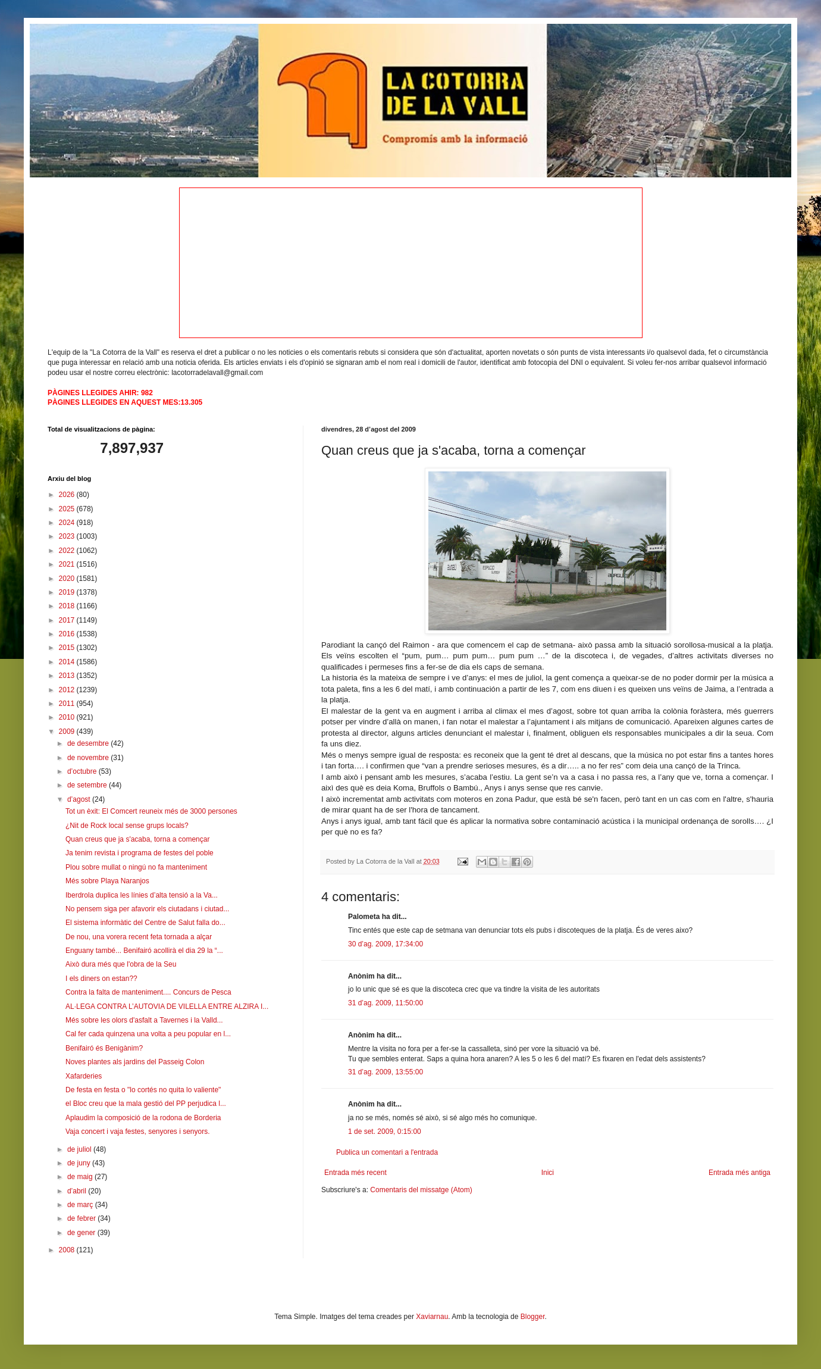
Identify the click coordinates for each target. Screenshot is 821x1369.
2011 (68, 703)
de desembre (89, 743)
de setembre (88, 785)
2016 (68, 634)
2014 (68, 662)
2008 (68, 1250)
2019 (68, 592)
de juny (79, 1163)
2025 (68, 509)
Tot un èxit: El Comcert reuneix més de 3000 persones (151, 811)
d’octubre (83, 771)
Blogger (533, 1316)
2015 (68, 647)
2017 (68, 620)
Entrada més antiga (739, 1172)
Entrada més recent (355, 1172)
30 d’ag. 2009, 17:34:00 (385, 944)
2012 (68, 690)
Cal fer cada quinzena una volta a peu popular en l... (148, 1034)
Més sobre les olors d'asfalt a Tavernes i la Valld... (144, 1020)
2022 (68, 550)
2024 (68, 522)
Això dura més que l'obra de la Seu (120, 964)
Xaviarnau (432, 1316)
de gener (82, 1233)
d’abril (77, 1191)
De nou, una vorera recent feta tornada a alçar (138, 937)
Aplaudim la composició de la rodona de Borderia (143, 1118)
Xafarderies (83, 1076)
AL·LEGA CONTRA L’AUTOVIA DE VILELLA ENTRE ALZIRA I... (166, 1006)
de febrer (82, 1218)
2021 (68, 564)
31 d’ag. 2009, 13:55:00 (385, 1072)
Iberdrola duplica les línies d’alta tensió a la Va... (141, 895)
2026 (68, 494)
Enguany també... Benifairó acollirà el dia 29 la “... (144, 950)
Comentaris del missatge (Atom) (421, 1190)
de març (81, 1205)
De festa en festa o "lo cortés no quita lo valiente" (143, 1090)
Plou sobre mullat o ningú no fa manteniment (136, 867)
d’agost (79, 799)
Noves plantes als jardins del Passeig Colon (134, 1062)
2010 (68, 717)
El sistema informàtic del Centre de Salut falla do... (145, 922)
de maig (81, 1177)
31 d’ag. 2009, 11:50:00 (385, 1003)
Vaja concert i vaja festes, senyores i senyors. (137, 1131)
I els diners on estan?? (101, 978)
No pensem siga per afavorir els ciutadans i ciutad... (147, 909)
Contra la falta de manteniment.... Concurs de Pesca (148, 992)
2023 (68, 536)
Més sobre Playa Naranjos (107, 881)
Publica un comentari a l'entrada (387, 1152)
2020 (68, 578)
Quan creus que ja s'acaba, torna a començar (137, 839)
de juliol (80, 1149)
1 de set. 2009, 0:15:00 (384, 1131)
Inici (547, 1172)
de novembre (89, 758)
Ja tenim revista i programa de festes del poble (139, 853)
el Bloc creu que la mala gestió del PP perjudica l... (145, 1103)
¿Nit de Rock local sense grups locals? (127, 825)
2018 (68, 606)
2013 (68, 675)
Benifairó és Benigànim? (104, 1048)
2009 (68, 731)
